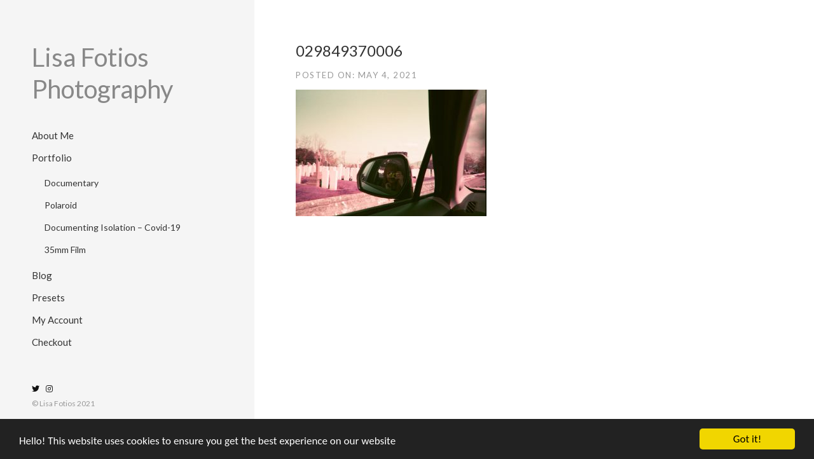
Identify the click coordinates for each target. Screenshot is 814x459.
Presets (48, 297)
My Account (57, 319)
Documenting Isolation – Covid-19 (113, 227)
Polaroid (61, 205)
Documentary (72, 182)
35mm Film (65, 249)
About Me (53, 135)
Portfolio (52, 157)
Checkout (52, 342)
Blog (42, 275)
